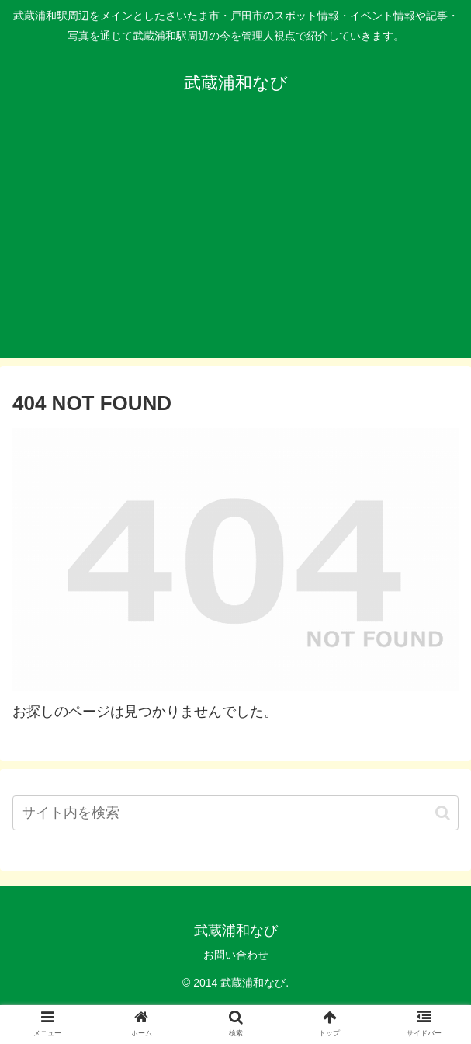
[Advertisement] (235, 249)
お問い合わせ (235, 954)
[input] (235, 812)
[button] (442, 813)
